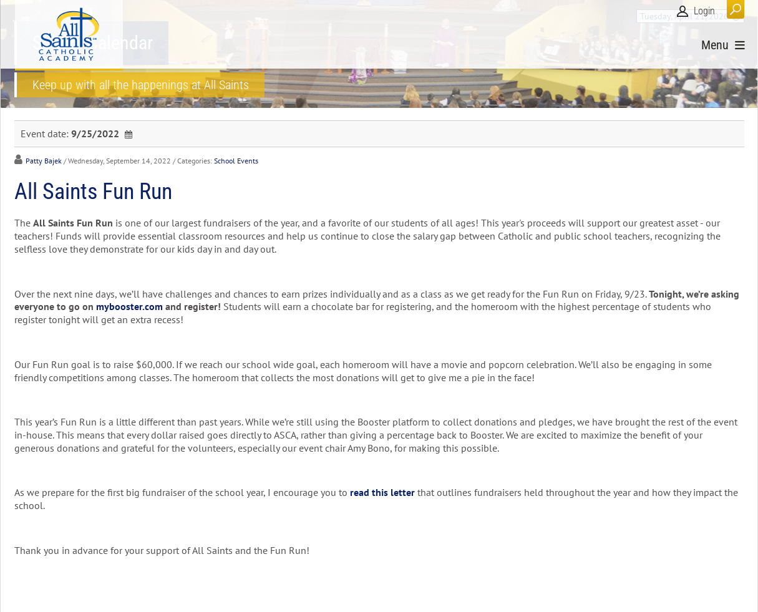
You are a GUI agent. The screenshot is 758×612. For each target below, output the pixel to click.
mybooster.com (129, 306)
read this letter (382, 492)
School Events (236, 160)
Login (704, 11)
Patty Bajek (44, 160)
